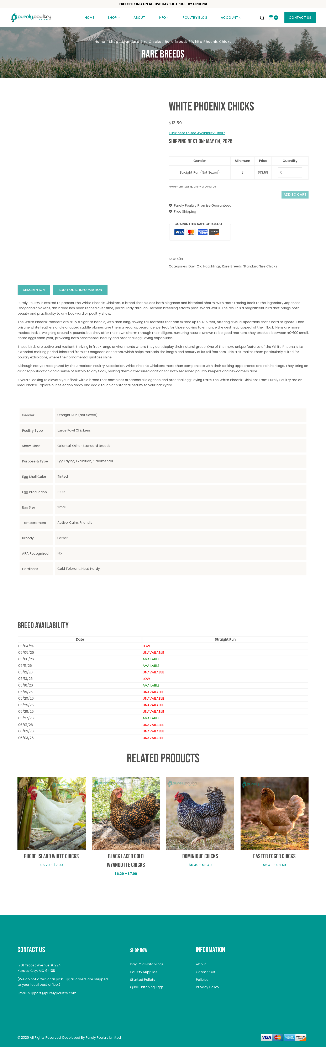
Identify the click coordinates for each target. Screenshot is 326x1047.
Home (89, 17)
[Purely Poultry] (31, 17)
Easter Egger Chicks (274, 859)
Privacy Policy (207, 987)
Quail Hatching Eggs (147, 987)
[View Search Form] (262, 18)
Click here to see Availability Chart (197, 133)
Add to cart (291, 195)
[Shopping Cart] (273, 17)
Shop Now (141, 949)
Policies (202, 979)
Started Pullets (142, 979)
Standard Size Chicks (260, 268)
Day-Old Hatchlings (204, 268)
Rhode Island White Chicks (51, 859)
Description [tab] (35, 292)
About (139, 17)
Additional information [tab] (83, 292)
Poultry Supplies (143, 972)
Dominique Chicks (200, 859)
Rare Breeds (162, 54)
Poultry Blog (195, 17)
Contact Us (300, 17)
